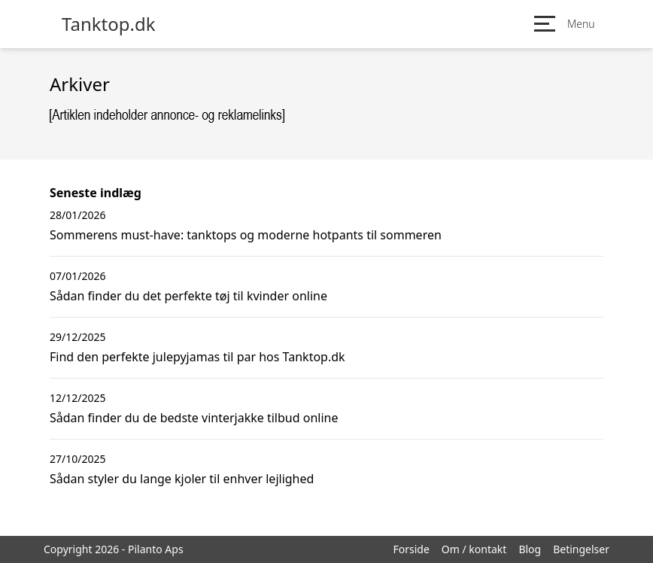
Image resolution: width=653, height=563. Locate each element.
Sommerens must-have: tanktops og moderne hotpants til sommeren (246, 235)
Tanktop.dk (109, 24)
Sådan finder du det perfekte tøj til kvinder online (188, 296)
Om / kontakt (474, 549)
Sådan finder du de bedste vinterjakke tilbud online (194, 417)
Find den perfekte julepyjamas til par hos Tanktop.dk (197, 356)
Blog (529, 549)
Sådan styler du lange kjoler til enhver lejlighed (182, 478)
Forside (411, 549)
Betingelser (581, 549)
